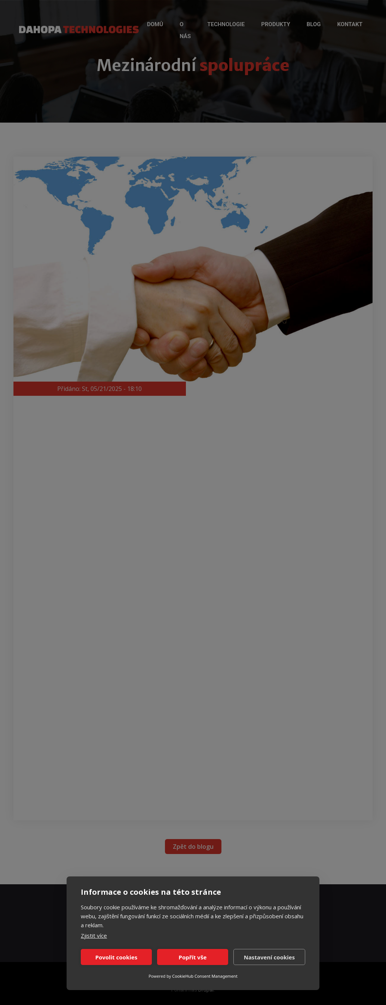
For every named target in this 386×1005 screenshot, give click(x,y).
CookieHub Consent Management (205, 976)
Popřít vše (193, 957)
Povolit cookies (116, 957)
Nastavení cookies (269, 957)
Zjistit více (94, 935)
